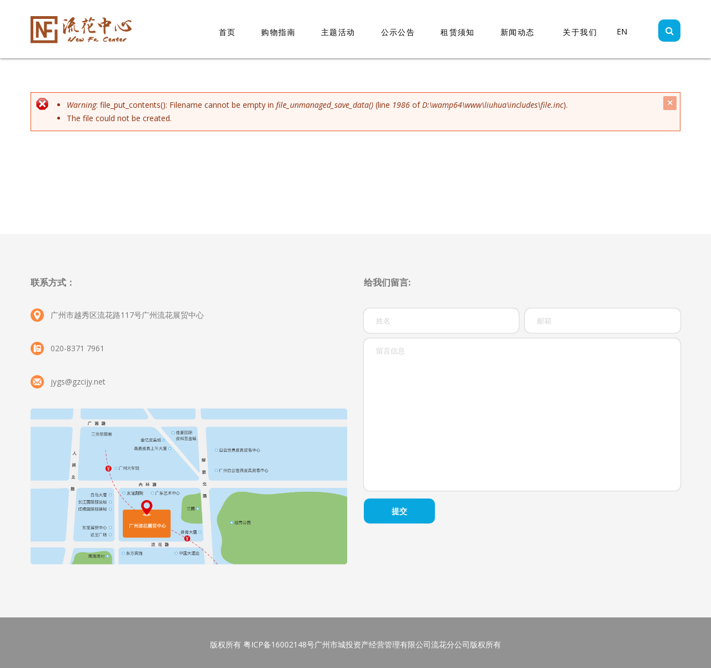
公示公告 (398, 32)
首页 (227, 32)
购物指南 (278, 32)
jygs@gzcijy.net (78, 381)
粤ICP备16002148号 (278, 644)
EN (622, 31)
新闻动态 (517, 32)
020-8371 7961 (77, 348)
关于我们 (580, 32)
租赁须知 (457, 32)
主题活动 (338, 32)
